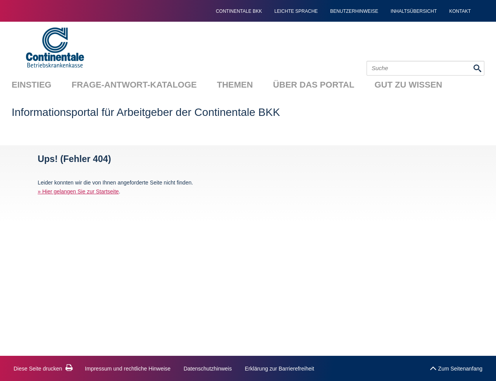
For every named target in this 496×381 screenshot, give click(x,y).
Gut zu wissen (408, 85)
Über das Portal (314, 85)
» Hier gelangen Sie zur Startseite (78, 191)
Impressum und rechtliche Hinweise (127, 368)
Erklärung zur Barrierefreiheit (279, 368)
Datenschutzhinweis (208, 368)
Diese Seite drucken (43, 368)
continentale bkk (239, 11)
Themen (235, 85)
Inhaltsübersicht (414, 11)
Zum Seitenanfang (456, 366)
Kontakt (460, 11)
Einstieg (32, 85)
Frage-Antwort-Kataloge (134, 85)
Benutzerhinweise (354, 11)
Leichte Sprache (296, 11)
